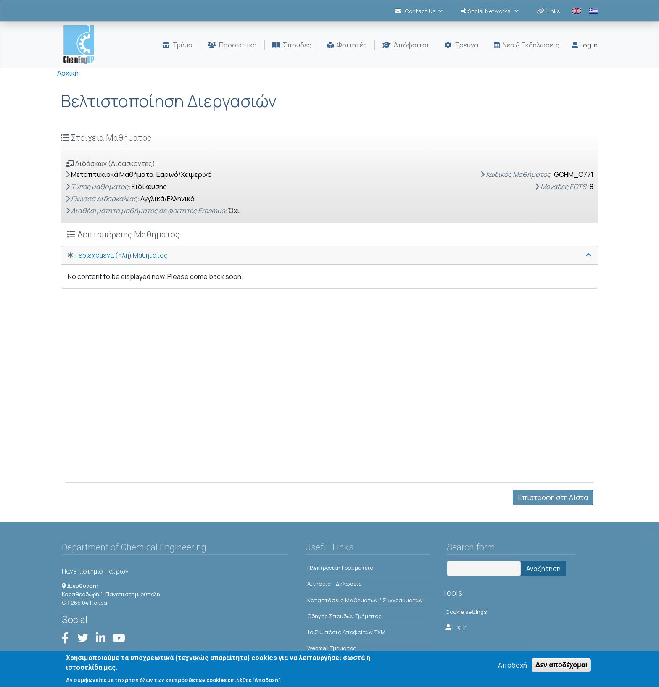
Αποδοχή (512, 668)
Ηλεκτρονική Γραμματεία (340, 567)
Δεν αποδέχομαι (561, 668)
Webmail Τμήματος (331, 648)
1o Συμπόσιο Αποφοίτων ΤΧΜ (346, 632)
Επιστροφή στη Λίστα (553, 497)
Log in (585, 45)
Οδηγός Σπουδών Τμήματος (344, 616)
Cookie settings (466, 612)
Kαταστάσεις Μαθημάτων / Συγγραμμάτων (365, 600)
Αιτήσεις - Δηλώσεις (334, 583)
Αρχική (68, 73)
